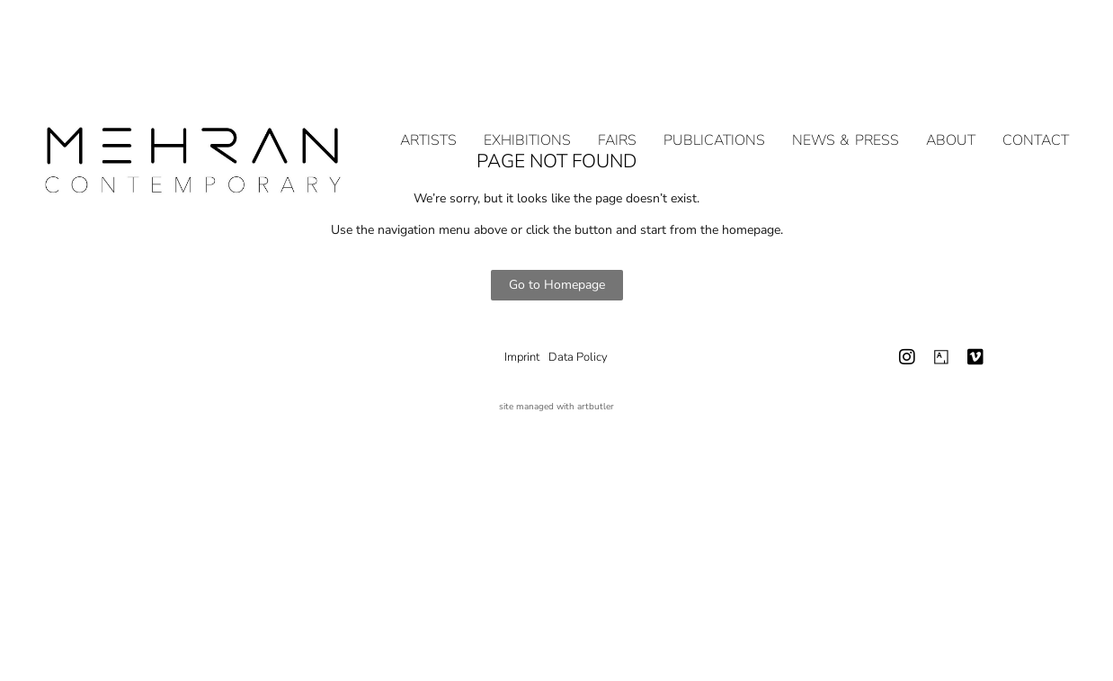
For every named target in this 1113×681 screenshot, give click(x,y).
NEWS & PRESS (845, 119)
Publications (714, 119)
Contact (1035, 119)
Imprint (521, 357)
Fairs (617, 119)
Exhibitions (527, 119)
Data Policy (578, 357)
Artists (428, 119)
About (950, 119)
